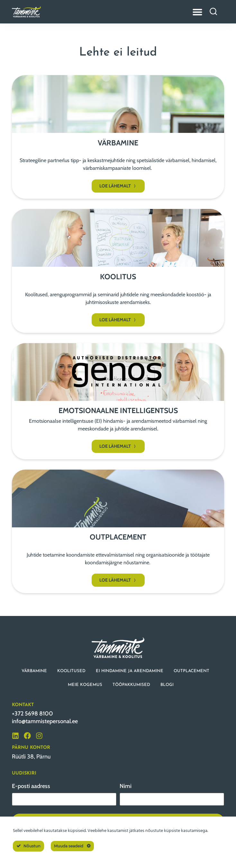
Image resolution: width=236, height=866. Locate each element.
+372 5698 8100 (32, 713)
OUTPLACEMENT (191, 671)
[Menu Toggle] (197, 12)
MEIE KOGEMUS (85, 685)
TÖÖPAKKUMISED (131, 685)
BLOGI (167, 685)
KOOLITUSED (71, 671)
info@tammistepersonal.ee (45, 721)
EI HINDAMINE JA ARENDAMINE (129, 671)
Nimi (126, 786)
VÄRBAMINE (34, 671)
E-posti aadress (31, 786)
